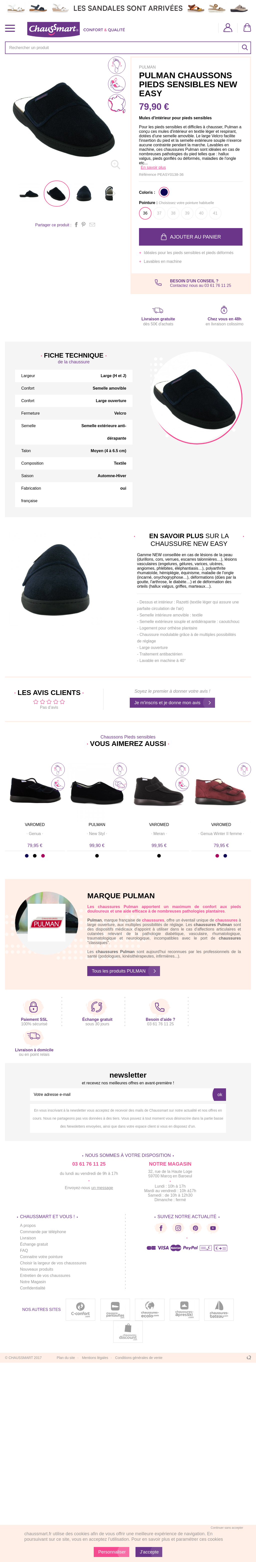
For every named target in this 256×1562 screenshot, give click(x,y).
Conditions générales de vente (138, 1358)
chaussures (109, 907)
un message (102, 1188)
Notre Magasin (33, 1282)
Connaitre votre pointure (41, 1257)
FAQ (24, 1250)
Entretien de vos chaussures (45, 1275)
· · (35, 834)
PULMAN (96, 825)
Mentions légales (95, 1358)
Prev (9, 804)
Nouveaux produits (36, 1269)
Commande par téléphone (43, 1232)
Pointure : (176, 203)
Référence (148, 174)
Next (246, 804)
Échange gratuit (34, 1244)
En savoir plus (153, 167)
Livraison (28, 1238)
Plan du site (66, 1358)
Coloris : (147, 192)
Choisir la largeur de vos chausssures (53, 1263)
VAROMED (35, 825)
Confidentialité (32, 1288)
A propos (28, 1225)
